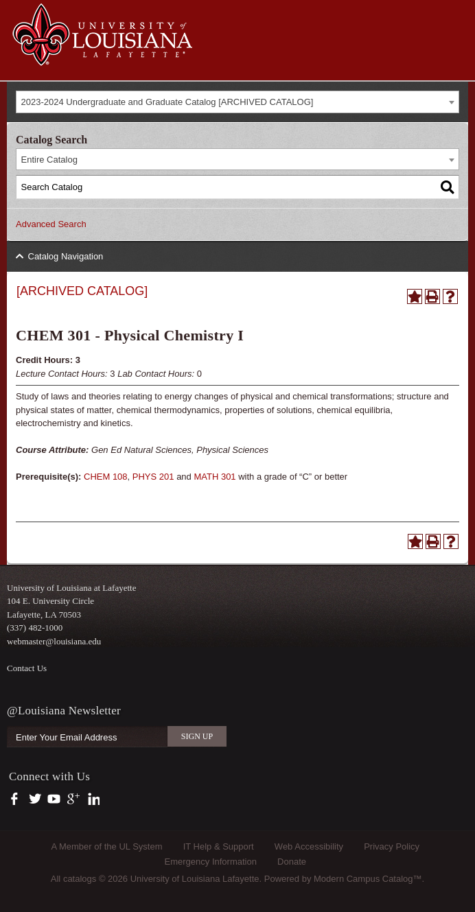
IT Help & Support (218, 846)
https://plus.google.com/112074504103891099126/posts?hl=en (74, 799)
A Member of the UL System (106, 846)
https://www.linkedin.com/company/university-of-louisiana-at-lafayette (92, 799)
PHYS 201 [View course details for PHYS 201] (153, 476)
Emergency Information (211, 861)
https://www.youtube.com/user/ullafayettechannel (54, 799)
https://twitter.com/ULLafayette (36, 799)
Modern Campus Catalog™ (368, 879)
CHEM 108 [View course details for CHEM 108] (106, 476)
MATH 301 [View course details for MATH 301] (214, 476)
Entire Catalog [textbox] (49, 159)
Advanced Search (51, 224)
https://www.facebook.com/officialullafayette (17, 799)
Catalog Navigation (66, 256)
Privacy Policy (391, 846)
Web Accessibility (309, 846)
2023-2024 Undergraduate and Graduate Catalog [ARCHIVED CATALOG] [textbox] (167, 102)
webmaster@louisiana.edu (54, 641)
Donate (291, 861)
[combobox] (237, 102)
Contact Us (27, 668)
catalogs (79, 879)
